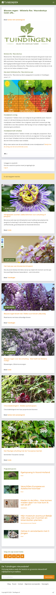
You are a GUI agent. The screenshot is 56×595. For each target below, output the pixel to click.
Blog (9, 584)
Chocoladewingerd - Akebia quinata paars (20, 406)
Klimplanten (9, 208)
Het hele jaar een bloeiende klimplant (18, 266)
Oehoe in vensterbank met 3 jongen (35, 532)
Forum (14, 584)
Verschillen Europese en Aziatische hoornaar (33, 487)
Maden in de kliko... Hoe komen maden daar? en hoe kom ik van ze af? (36, 502)
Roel (22, 475)
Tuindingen (11, 277)
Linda (9, 230)
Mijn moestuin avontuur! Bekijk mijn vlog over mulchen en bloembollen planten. (36, 518)
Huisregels (45, 584)
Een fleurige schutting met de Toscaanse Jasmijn (23, 451)
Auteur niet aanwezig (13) (16, 20)
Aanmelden (49, 577)
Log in (6, 168)
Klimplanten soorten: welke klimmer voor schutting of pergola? (25, 215)
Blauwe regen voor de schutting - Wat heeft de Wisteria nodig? (25, 360)
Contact (20, 584)
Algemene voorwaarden (32, 584)
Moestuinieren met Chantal (28, 523)
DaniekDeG (24, 508)
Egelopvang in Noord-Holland (35, 472)
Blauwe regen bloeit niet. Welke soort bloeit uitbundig (25, 314)
